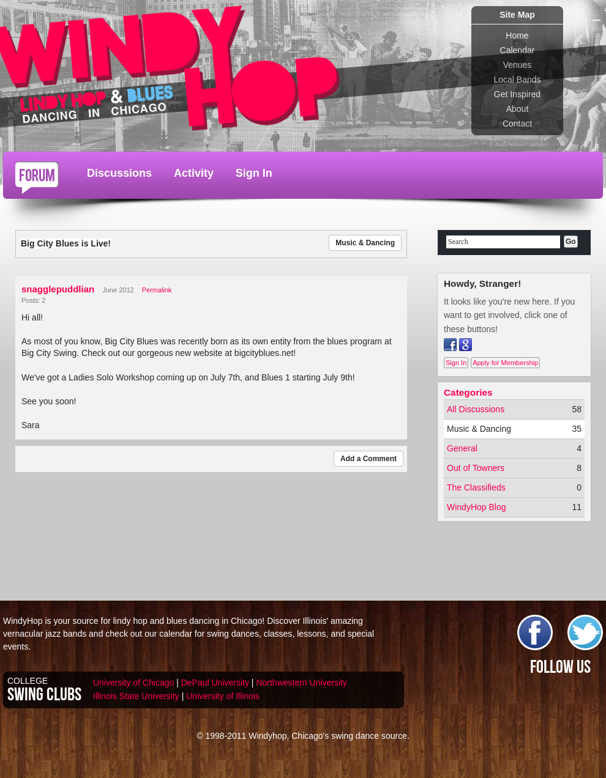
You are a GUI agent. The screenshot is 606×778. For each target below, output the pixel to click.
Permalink (157, 290)
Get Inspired (517, 94)
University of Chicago (133, 682)
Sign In (254, 173)
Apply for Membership (505, 362)
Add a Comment (368, 458)
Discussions (119, 173)
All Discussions (475, 409)
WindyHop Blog (476, 507)
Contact (517, 123)
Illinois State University (136, 696)
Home (517, 35)
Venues (517, 65)
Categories (468, 392)
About (517, 109)
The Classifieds (476, 487)
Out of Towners (475, 468)
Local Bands (517, 79)
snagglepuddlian (57, 289)
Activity (194, 173)
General (462, 448)
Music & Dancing (365, 243)
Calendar (517, 50)
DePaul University (215, 682)
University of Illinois (223, 696)
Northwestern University (301, 682)
